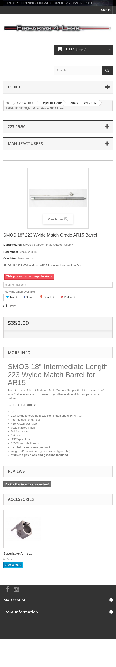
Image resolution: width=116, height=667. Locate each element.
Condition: (10, 258)
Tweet (11, 297)
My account (14, 600)
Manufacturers (25, 143)
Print (13, 306)
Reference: (10, 252)
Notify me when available (19, 291)
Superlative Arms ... (17, 553)
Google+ (47, 297)
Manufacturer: (12, 244)
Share (28, 297)
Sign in (106, 9)
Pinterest (68, 297)
